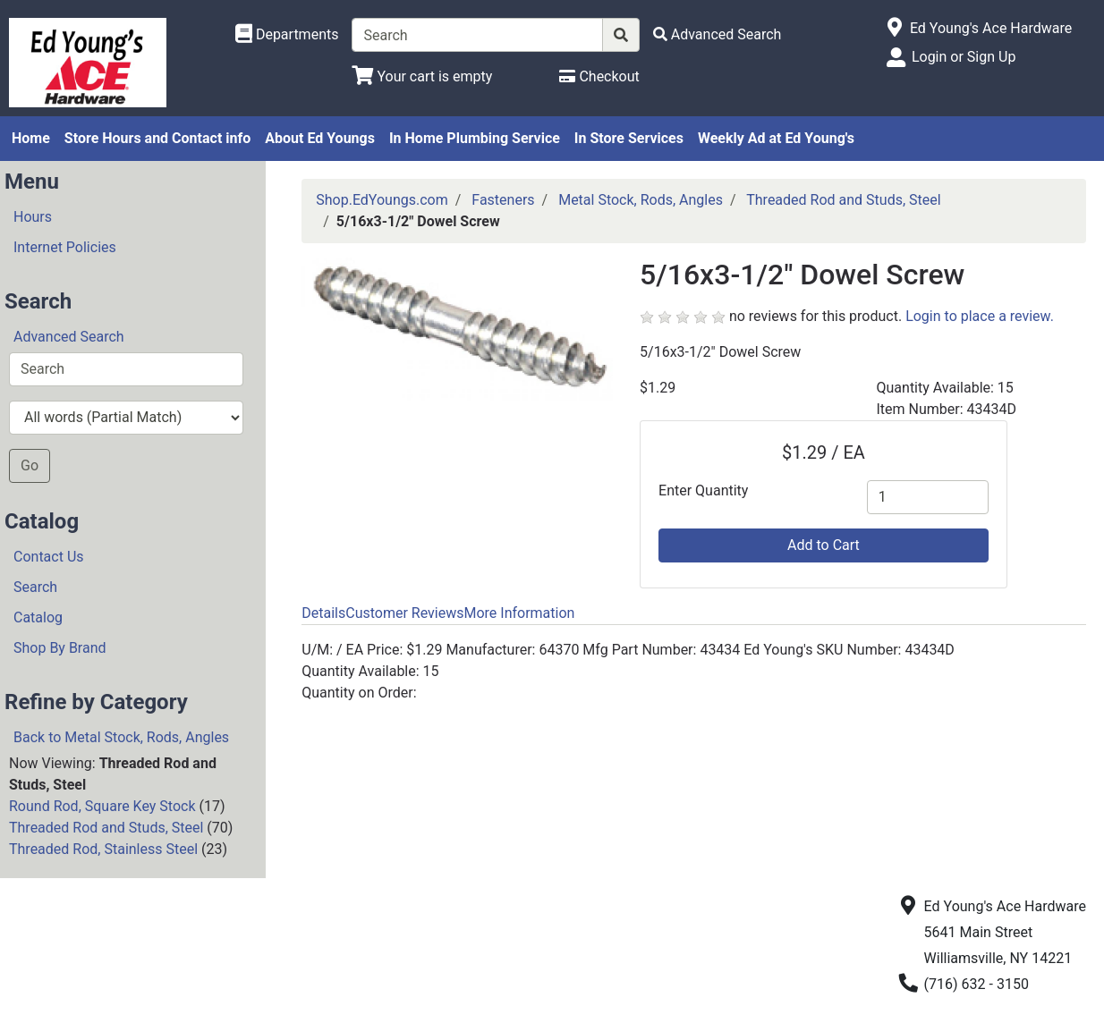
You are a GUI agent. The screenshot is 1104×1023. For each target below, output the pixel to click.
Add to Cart (823, 545)
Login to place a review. (979, 316)
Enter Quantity (703, 490)
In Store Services (629, 138)
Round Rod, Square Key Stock (102, 806)
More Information (518, 612)
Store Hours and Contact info (157, 138)
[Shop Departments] (287, 35)
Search (35, 587)
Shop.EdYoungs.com (381, 199)
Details (323, 612)
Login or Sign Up (963, 56)
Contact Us (48, 556)
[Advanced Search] (717, 34)
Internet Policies (64, 247)
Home (31, 138)
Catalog (38, 617)
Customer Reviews (404, 612)
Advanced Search (68, 336)
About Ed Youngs (320, 138)
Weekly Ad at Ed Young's (776, 138)
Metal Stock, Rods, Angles (640, 199)
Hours (32, 216)
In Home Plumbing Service (474, 138)
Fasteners (502, 199)
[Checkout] (599, 76)
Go (29, 465)
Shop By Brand (59, 647)
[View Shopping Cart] (422, 76)
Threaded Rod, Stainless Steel (103, 849)
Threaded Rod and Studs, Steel (106, 827)
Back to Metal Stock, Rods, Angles (121, 737)
